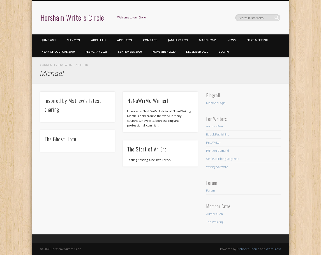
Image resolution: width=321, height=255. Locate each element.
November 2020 (163, 52)
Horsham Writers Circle (72, 17)
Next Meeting (257, 40)
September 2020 (130, 52)
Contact (150, 40)
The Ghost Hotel (61, 139)
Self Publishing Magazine (222, 159)
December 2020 (197, 52)
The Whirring (214, 222)
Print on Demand (217, 151)
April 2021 (124, 40)
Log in (224, 52)
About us (98, 40)
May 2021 (73, 40)
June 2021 (49, 40)
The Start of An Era (147, 149)
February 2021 (96, 52)
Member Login (216, 103)
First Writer (213, 142)
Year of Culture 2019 (58, 52)
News (231, 40)
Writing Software (217, 167)
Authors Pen (214, 126)
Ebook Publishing (217, 134)
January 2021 (178, 40)
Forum (210, 190)
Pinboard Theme (248, 249)
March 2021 (208, 40)
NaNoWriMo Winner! (147, 100)
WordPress (273, 249)
